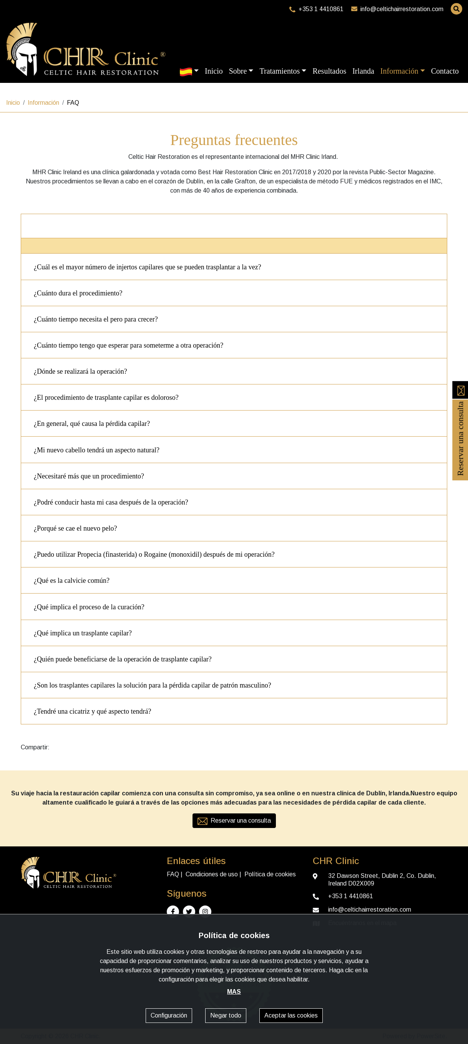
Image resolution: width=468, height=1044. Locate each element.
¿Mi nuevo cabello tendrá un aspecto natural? (96, 450)
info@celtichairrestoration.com (397, 9)
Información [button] (399, 71)
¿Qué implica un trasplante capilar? (83, 633)
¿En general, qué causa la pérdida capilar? (92, 423)
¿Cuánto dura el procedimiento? (78, 293)
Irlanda (363, 71)
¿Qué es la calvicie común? (72, 580)
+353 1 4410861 (316, 9)
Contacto (445, 71)
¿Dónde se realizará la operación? (80, 371)
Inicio (214, 71)
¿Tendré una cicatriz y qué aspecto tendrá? (92, 711)
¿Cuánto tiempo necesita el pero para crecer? (96, 319)
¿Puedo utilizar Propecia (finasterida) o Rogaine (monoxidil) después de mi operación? (154, 554)
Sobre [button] (238, 71)
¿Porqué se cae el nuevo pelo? (75, 528)
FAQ (173, 874)
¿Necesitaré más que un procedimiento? (89, 476)
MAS (234, 991)
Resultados (329, 71)
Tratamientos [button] (279, 71)
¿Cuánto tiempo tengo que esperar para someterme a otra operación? (128, 345)
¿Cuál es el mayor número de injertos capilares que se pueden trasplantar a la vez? (147, 267)
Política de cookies (270, 874)
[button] (189, 71)
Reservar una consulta (460, 428)
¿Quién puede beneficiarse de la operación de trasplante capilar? (123, 659)
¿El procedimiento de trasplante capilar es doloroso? (106, 397)
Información (43, 102)
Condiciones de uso (212, 874)
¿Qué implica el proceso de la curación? (89, 607)
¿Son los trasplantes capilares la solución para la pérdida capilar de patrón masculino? (152, 685)
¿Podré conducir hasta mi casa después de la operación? (111, 502)
